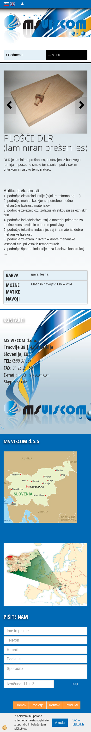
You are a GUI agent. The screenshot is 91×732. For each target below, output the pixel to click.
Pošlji (75, 684)
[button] (81, 105)
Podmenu (14, 55)
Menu (54, 55)
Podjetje (37, 705)
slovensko (6, 4)
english (12, 4)
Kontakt (54, 705)
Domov (21, 705)
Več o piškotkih (78, 722)
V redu (60, 723)
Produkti (72, 705)
